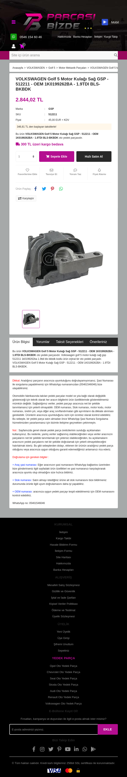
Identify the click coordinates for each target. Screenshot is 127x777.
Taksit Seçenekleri (69, 342)
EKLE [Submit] (107, 729)
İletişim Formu (63, 550)
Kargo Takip (111, 36)
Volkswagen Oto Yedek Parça (63, 703)
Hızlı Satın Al (94, 156)
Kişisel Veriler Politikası (63, 603)
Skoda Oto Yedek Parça (63, 684)
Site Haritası (63, 557)
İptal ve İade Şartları (63, 597)
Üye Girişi (63, 638)
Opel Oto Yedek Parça (63, 665)
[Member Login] (14, 46)
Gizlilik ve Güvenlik (63, 591)
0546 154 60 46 (26, 37)
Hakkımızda (64, 36)
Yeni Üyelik (63, 631)
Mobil (110, 22)
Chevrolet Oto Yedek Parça (63, 672)
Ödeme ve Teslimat (63, 610)
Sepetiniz (63, 650)
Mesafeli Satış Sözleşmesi (63, 585)
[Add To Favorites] (28, 173)
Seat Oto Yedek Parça (63, 678)
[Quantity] (26, 156)
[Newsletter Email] (53, 729)
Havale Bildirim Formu (63, 544)
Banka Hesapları (82, 36)
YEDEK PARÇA (63, 658)
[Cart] (22, 46)
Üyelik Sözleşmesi (63, 616)
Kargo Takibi (63, 538)
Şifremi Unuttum (63, 644)
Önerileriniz (98, 342)
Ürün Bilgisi (21, 342)
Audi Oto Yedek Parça (63, 691)
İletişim (98, 36)
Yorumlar (42, 342)
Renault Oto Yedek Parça (63, 697)
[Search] (63, 55)
